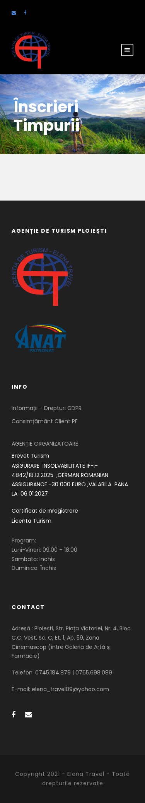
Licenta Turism (31, 521)
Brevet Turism (30, 456)
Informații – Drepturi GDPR (47, 408)
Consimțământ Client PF (45, 421)
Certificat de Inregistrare (45, 511)
